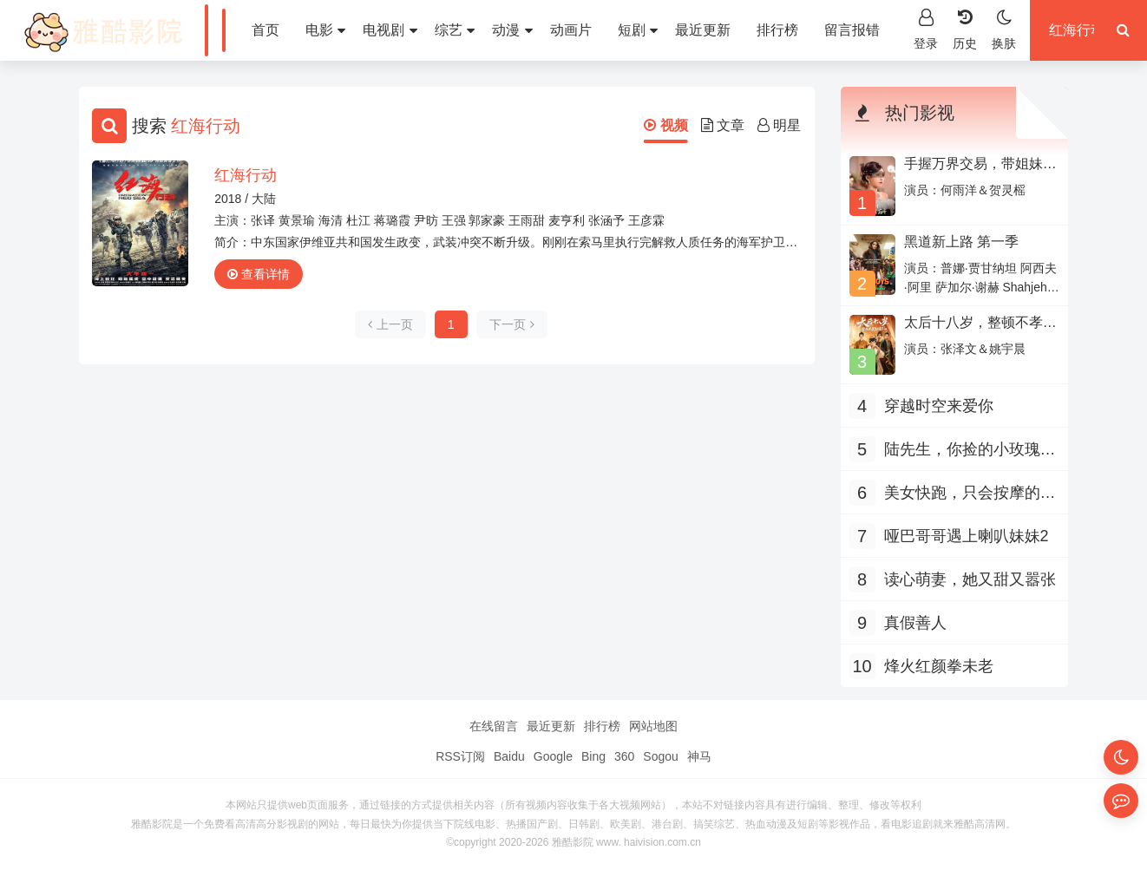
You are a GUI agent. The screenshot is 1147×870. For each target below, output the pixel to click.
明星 (779, 125)
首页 (265, 30)
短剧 (638, 30)
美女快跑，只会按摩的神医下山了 (970, 495)
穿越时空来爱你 (938, 406)
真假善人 (915, 622)
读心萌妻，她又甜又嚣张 (970, 579)
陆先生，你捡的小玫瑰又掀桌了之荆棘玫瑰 (970, 451)
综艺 (455, 30)
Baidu (509, 756)
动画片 (571, 30)
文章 (722, 125)
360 (624, 756)
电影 (325, 30)
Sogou (660, 756)
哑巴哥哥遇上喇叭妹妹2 (966, 536)
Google (553, 756)
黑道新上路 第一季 (961, 241)
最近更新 (703, 30)
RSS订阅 (460, 756)
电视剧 (389, 30)
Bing (593, 756)
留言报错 (852, 30)
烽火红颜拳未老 (938, 666)
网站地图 (653, 726)
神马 (699, 756)
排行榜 (777, 30)
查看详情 (258, 274)
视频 (665, 125)
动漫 (512, 30)
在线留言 (493, 726)
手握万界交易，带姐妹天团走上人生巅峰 (980, 171)
